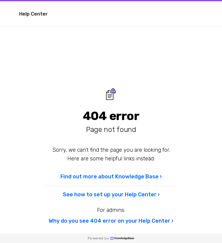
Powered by (111, 238)
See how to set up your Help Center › (111, 194)
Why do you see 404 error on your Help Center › (111, 221)
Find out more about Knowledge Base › (111, 176)
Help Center (33, 14)
